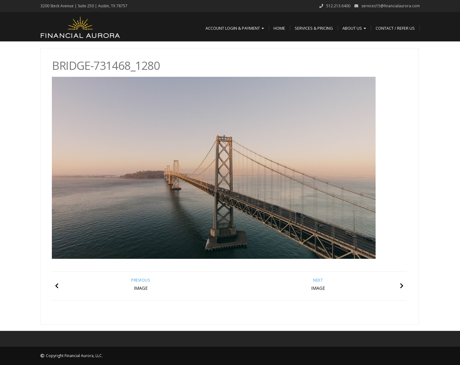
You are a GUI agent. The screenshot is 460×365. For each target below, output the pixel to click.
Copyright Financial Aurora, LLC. (74, 355)
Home (279, 28)
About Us (354, 28)
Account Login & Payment (234, 28)
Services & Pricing (314, 28)
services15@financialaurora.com (390, 6)
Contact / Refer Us (395, 28)
